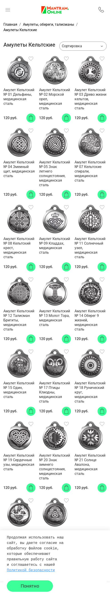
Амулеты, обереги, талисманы (48, 24)
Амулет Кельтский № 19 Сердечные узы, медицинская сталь (18, 462)
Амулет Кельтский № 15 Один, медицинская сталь (18, 390)
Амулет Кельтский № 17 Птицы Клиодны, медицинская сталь (54, 392)
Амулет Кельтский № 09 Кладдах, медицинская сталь (54, 246)
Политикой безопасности (31, 570)
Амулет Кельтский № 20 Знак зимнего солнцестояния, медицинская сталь (54, 466)
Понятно (30, 586)
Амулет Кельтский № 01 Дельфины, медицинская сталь (18, 97)
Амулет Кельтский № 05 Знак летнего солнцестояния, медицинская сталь (54, 173)
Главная (10, 24)
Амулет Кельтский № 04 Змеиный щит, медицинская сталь (19, 169)
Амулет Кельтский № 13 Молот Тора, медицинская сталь (54, 318)
